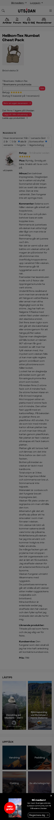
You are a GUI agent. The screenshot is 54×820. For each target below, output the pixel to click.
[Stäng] (51, 795)
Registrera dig (37, 815)
